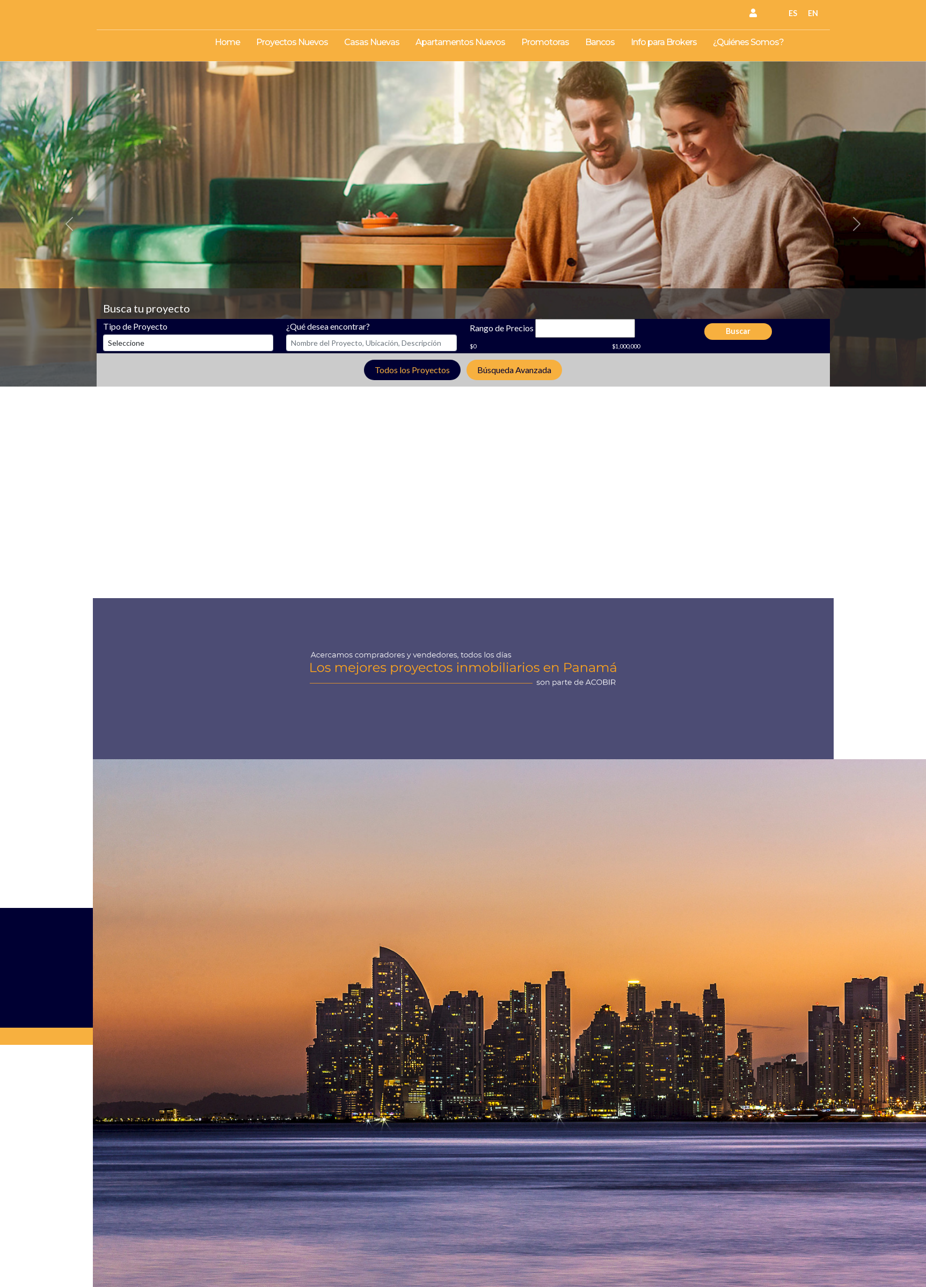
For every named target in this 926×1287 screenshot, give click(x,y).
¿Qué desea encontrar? (328, 326)
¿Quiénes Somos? (748, 42)
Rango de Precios (502, 328)
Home (227, 42)
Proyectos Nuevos (292, 42)
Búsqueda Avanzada (514, 370)
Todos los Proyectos (412, 370)
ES (793, 13)
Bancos (600, 42)
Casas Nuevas (371, 42)
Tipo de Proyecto (135, 326)
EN (813, 13)
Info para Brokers (664, 42)
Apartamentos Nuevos (460, 42)
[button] (69, 224)
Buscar (738, 331)
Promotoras (545, 42)
